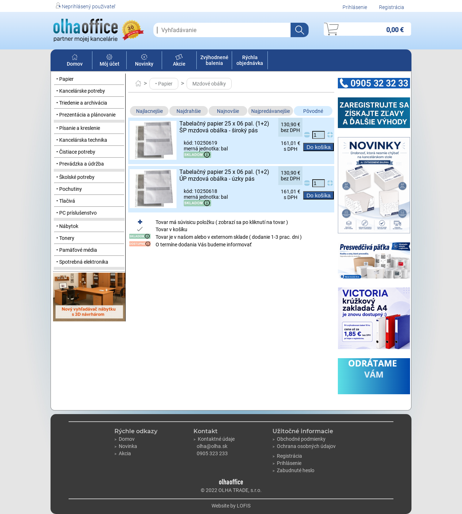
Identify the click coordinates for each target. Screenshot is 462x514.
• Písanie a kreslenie (78, 128)
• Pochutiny (69, 189)
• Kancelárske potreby (80, 91)
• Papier (65, 79)
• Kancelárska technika (81, 140)
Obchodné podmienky (299, 439)
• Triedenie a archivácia (81, 103)
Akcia (122, 453)
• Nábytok (67, 226)
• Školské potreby (75, 177)
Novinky (144, 61)
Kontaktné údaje (214, 439)
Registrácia (391, 7)
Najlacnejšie (149, 111)
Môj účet (109, 61)
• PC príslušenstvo (76, 213)
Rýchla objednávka (249, 60)
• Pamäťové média (76, 250)
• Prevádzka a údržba (80, 164)
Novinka (125, 446)
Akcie (179, 61)
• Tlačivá (65, 201)
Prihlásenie (355, 7)
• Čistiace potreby (75, 152)
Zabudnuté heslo (293, 470)
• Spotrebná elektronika (82, 262)
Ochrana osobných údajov (304, 446)
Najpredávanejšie (270, 111)
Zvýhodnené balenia (214, 60)
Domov (75, 61)
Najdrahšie (188, 111)
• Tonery (65, 238)
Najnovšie (228, 111)
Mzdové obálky (209, 84)
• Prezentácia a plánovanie (86, 115)
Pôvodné (313, 111)
